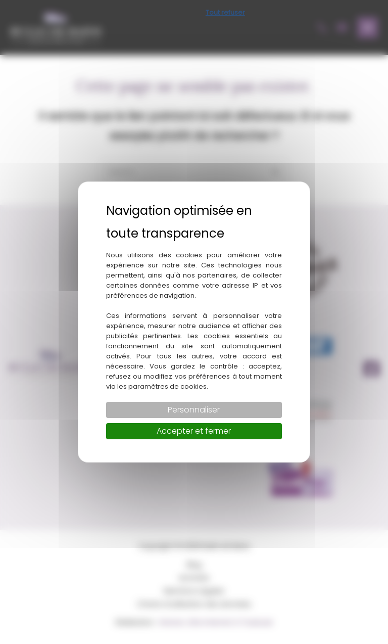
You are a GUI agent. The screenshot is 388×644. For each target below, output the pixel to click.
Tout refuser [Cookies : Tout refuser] (225, 12)
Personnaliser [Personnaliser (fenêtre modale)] (194, 410)
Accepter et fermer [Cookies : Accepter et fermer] (194, 431)
